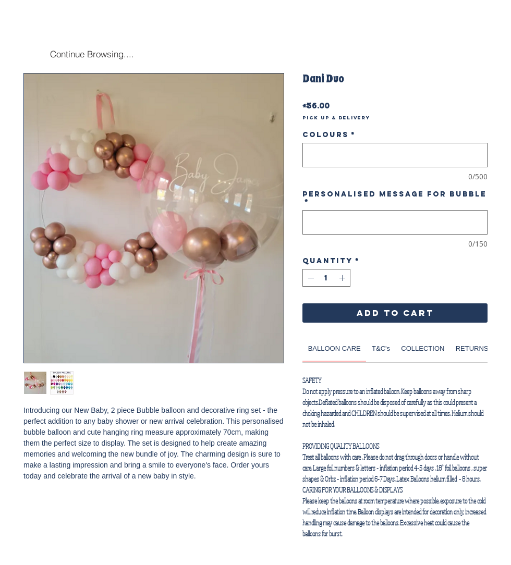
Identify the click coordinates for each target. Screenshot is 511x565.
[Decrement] (309, 277)
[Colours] (395, 155)
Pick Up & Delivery (336, 117)
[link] (334, 348)
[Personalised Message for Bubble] (395, 222)
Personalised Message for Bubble (394, 198)
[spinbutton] (326, 277)
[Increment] (343, 277)
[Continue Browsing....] (91, 53)
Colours (329, 135)
